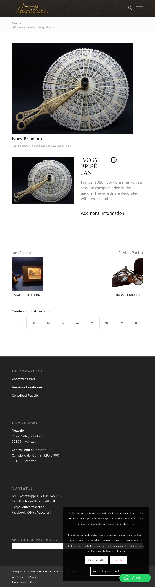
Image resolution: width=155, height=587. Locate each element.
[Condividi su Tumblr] (92, 323)
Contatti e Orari (23, 379)
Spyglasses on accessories (49, 145)
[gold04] (64, 8)
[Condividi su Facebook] (19, 323)
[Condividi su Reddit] (121, 323)
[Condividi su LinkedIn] (77, 323)
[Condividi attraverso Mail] (136, 323)
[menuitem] (128, 8)
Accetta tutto (96, 560)
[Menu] (137, 8)
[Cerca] (128, 8)
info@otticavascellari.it (39, 501)
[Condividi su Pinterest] (63, 323)
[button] (135, 578)
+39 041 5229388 (50, 496)
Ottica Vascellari (39, 512)
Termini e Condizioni (27, 387)
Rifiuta (119, 560)
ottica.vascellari (33, 507)
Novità (16, 23)
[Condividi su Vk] (107, 323)
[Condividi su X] (34, 323)
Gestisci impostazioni (106, 571)
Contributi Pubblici (26, 395)
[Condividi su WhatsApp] (48, 323)
